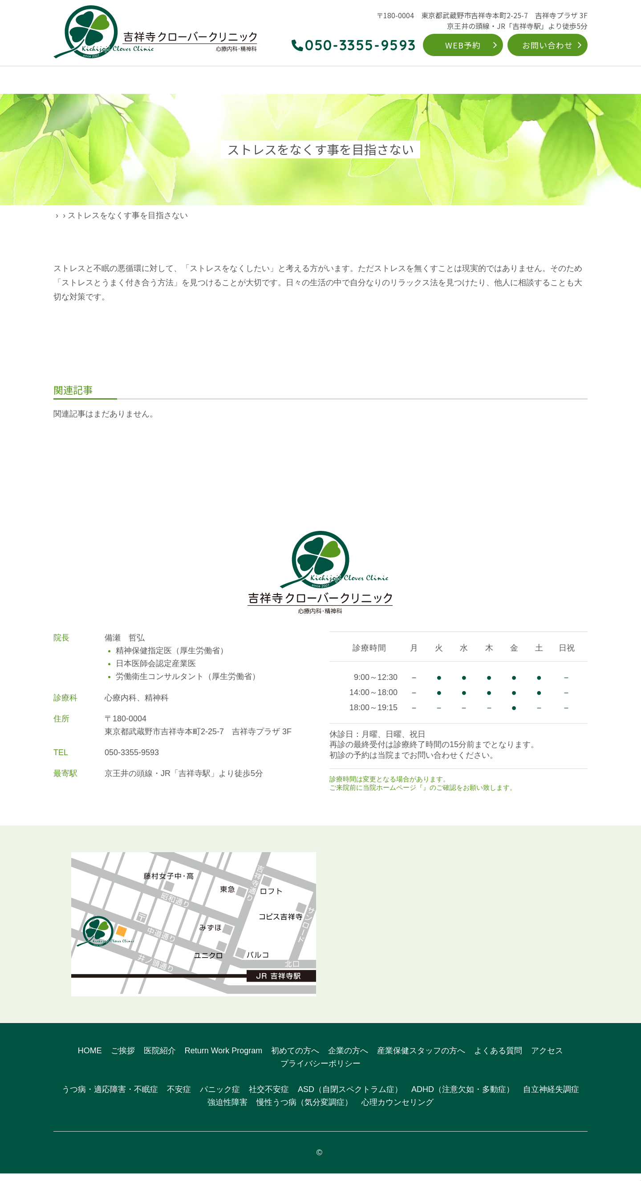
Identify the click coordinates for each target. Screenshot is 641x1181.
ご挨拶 (123, 1058)
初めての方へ (419, 80)
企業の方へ (472, 80)
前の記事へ (183, 456)
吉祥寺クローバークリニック (324, 1160)
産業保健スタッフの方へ (421, 1058)
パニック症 (220, 1097)
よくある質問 (524, 80)
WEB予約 (463, 45)
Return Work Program (349, 80)
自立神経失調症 (551, 1097)
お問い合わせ (547, 45)
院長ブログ (105, 215)
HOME (63, 80)
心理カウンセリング (397, 1109)
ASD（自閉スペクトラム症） (350, 1097)
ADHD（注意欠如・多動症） (462, 1097)
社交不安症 (269, 1097)
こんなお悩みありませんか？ (211, 80)
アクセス (574, 80)
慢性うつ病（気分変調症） (304, 1109)
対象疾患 (285, 80)
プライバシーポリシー (320, 1071)
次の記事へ (458, 456)
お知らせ (436, 795)
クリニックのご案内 (119, 80)
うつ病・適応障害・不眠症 (110, 1097)
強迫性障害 (227, 1109)
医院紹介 (160, 1058)
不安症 (179, 1097)
